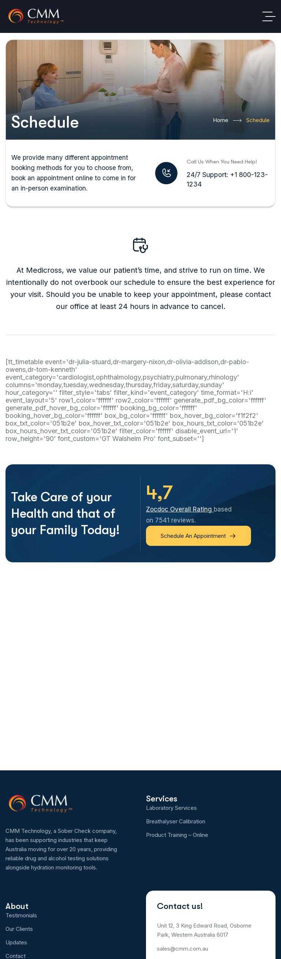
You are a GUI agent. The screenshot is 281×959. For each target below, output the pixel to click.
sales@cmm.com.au (182, 948)
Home (227, 120)
